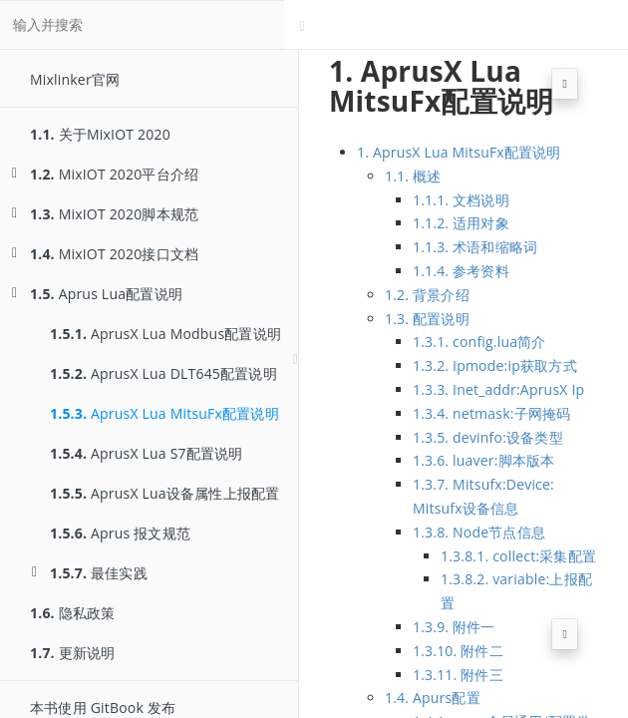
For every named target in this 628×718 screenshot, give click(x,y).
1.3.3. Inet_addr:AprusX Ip (498, 389)
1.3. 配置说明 (427, 318)
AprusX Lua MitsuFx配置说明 (164, 413)
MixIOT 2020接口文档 (105, 253)
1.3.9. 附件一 (454, 626)
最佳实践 (90, 572)
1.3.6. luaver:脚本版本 (483, 460)
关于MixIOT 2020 (100, 134)
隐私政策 (72, 612)
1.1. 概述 (413, 176)
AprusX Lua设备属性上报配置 (164, 493)
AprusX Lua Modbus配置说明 (165, 333)
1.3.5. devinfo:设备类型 (488, 437)
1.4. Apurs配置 (432, 697)
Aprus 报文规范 (120, 533)
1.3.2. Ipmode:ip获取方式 (495, 365)
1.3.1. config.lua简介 (479, 341)
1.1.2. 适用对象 (461, 222)
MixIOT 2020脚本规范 (105, 213)
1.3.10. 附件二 (458, 650)
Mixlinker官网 (75, 79)
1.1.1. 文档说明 (461, 199)
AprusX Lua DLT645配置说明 (163, 373)
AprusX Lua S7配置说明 (146, 453)
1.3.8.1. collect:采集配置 (518, 555)
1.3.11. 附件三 (458, 674)
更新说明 (72, 652)
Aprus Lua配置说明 (97, 293)
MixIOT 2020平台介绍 (105, 174)
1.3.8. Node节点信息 (479, 532)
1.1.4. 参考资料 (461, 270)
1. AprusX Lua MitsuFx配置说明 (459, 152)
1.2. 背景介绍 (427, 294)
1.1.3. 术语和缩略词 (475, 246)
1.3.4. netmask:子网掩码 (491, 413)
